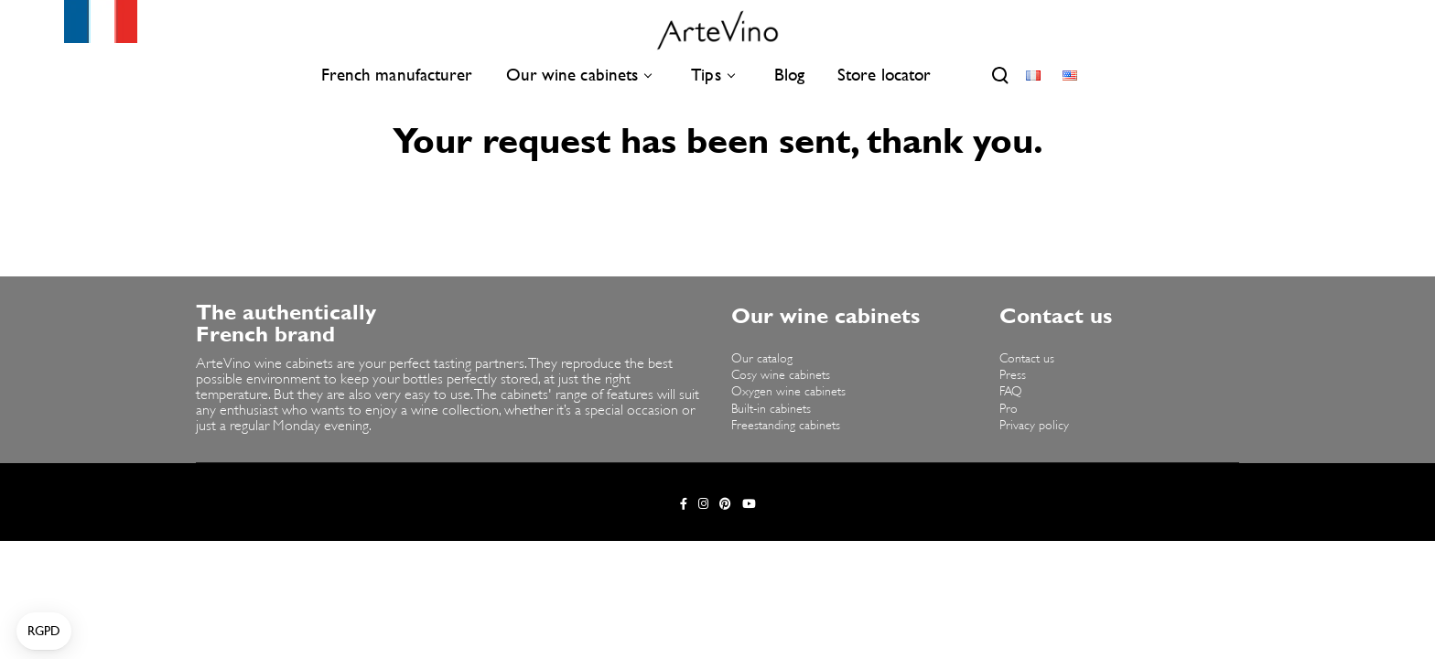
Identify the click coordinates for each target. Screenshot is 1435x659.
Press (1012, 376)
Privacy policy (1034, 426)
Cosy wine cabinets (780, 376)
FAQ (1010, 392)
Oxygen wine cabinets (788, 392)
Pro (1008, 410)
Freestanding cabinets (785, 426)
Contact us (1026, 359)
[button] (43, 631)
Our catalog (762, 359)
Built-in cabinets (771, 410)
